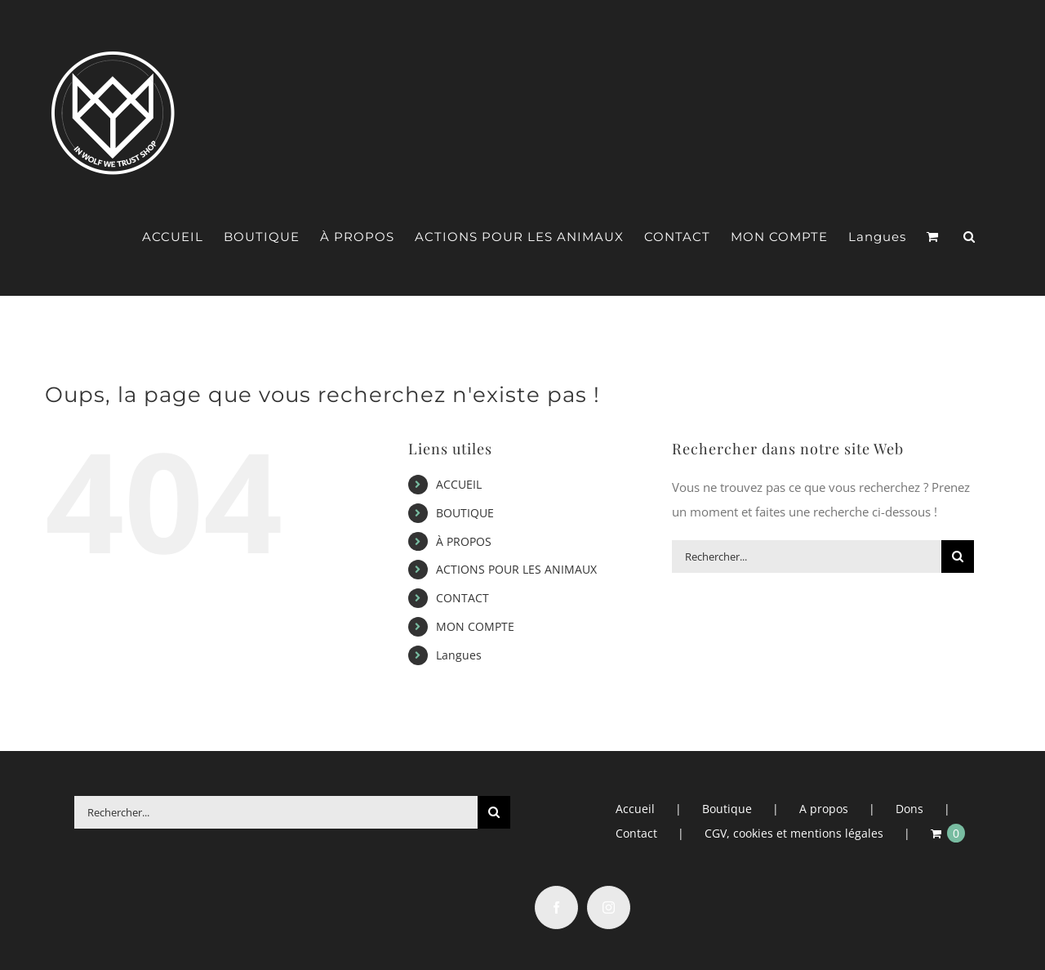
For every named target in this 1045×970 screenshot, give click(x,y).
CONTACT (462, 598)
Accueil (635, 808)
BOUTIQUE (465, 513)
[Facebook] (556, 907)
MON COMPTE (475, 626)
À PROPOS (463, 541)
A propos (823, 808)
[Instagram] (608, 907)
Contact (636, 833)
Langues (459, 655)
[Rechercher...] (806, 556)
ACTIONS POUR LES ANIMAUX (516, 569)
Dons (909, 808)
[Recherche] (957, 556)
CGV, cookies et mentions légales (794, 833)
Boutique (727, 808)
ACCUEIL (459, 484)
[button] (969, 237)
